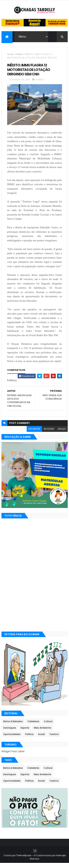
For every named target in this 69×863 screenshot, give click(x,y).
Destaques (9, 727)
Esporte (25, 727)
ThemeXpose (23, 855)
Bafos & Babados (13, 721)
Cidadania (33, 721)
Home (10, 54)
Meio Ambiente (42, 727)
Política (19, 54)
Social (41, 734)
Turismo (54, 734)
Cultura (48, 721)
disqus (62, 428)
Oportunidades (12, 734)
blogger (49, 428)
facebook (34, 428)
